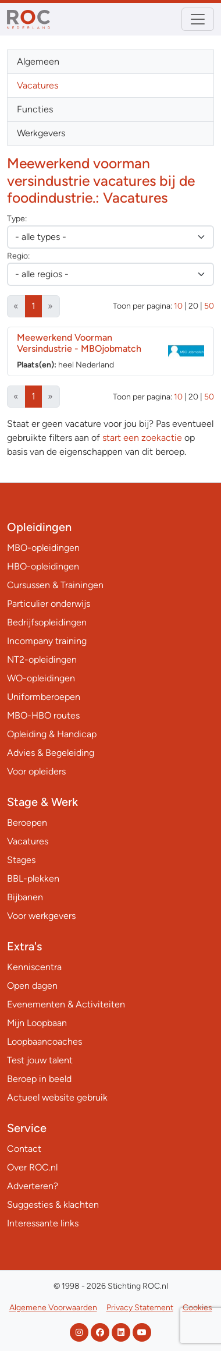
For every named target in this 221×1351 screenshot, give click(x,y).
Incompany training (47, 640)
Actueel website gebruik (57, 1097)
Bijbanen (25, 897)
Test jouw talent (40, 1060)
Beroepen (27, 822)
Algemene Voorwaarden (53, 1308)
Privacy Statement (139, 1308)
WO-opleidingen (41, 678)
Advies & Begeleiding (50, 752)
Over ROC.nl (32, 1167)
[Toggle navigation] (197, 19)
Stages (21, 859)
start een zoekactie (142, 437)
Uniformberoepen (43, 696)
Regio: (18, 256)
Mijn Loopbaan (37, 1022)
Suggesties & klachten (53, 1204)
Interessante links (43, 1223)
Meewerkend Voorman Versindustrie (79, 343)
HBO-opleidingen (43, 566)
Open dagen (32, 985)
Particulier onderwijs (48, 603)
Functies (35, 109)
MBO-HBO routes (43, 715)
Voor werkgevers (41, 915)
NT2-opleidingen (42, 659)
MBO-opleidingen (43, 547)
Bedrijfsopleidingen (47, 622)
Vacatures (37, 85)
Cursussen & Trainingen (55, 584)
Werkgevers (41, 133)
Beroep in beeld (39, 1078)
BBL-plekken (33, 878)
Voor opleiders (36, 771)
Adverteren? (32, 1185)
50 (209, 306)
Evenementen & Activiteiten (66, 1004)
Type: (17, 219)
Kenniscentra (34, 966)
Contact (24, 1148)
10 (178, 306)
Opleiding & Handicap (52, 734)
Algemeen (38, 61)
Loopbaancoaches (44, 1041)
